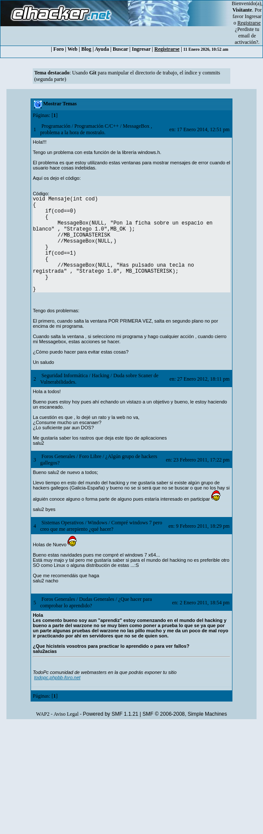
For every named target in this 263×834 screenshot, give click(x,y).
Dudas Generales (96, 599)
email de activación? (246, 39)
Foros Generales (58, 456)
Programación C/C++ (96, 126)
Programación (55, 126)
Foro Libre (90, 456)
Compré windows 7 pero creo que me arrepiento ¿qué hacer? (101, 526)
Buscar (120, 49)
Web (72, 49)
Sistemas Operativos (62, 523)
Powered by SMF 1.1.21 (111, 714)
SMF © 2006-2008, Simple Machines (184, 714)
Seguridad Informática (64, 375)
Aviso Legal (65, 714)
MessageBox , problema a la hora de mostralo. (96, 129)
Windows (98, 523)
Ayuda (102, 49)
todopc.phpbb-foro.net (57, 677)
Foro (58, 49)
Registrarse (166, 49)
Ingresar (253, 16)
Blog (86, 49)
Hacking (100, 375)
